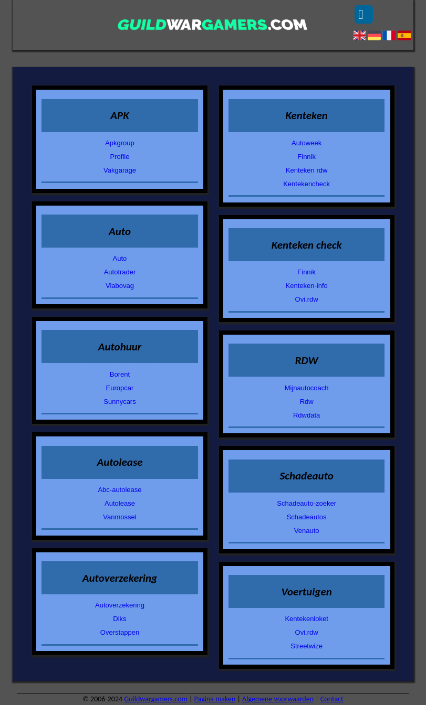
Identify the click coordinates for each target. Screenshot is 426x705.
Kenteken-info (307, 286)
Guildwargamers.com (155, 699)
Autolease (120, 503)
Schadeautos (307, 517)
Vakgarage (119, 170)
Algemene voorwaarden (278, 699)
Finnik (306, 157)
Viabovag (120, 286)
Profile (120, 157)
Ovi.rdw (306, 299)
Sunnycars (119, 401)
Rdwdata (306, 415)
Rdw (307, 401)
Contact (332, 699)
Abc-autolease (119, 490)
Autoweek (306, 143)
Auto (120, 258)
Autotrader (120, 272)
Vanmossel (119, 517)
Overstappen (119, 632)
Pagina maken (215, 699)
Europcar (120, 388)
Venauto (306, 531)
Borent (120, 374)
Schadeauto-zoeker (306, 503)
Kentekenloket (306, 619)
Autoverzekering (119, 605)
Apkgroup (119, 143)
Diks (119, 619)
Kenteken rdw (307, 170)
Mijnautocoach (307, 388)
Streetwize (306, 646)
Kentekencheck (306, 184)
